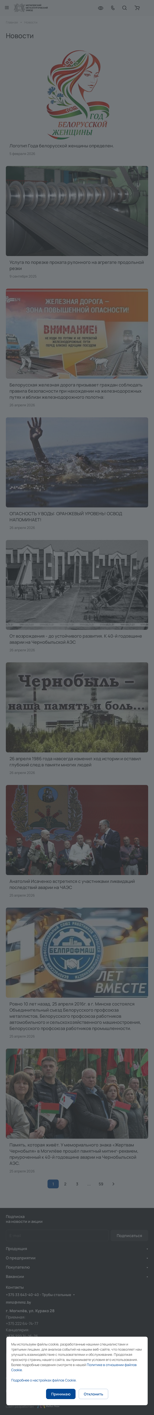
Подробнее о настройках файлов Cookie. (44, 1380)
